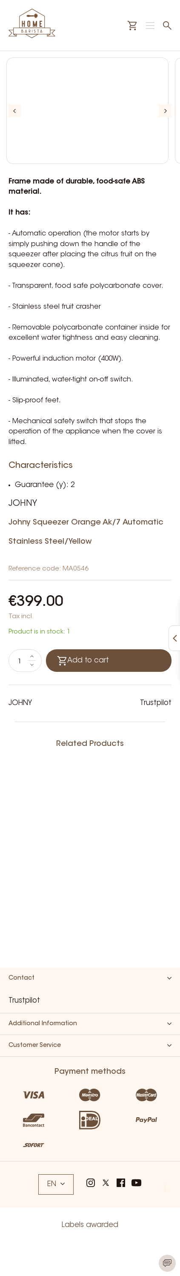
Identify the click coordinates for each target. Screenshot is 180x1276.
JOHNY (23, 503)
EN (56, 1184)
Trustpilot (155, 703)
